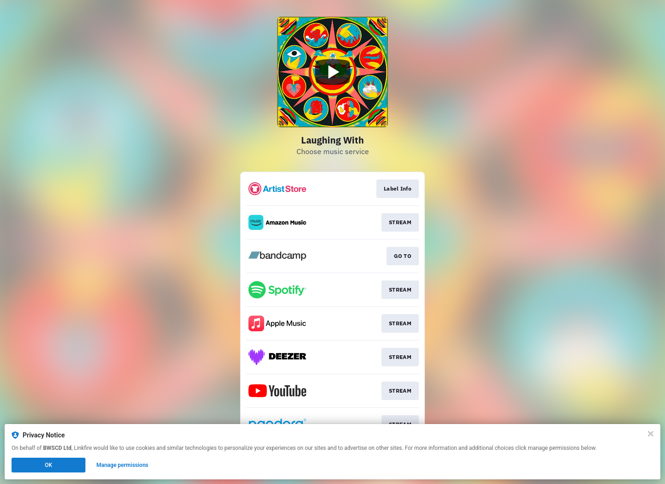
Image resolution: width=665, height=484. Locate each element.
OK (48, 465)
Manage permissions (123, 465)
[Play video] (332, 72)
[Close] (650, 433)
